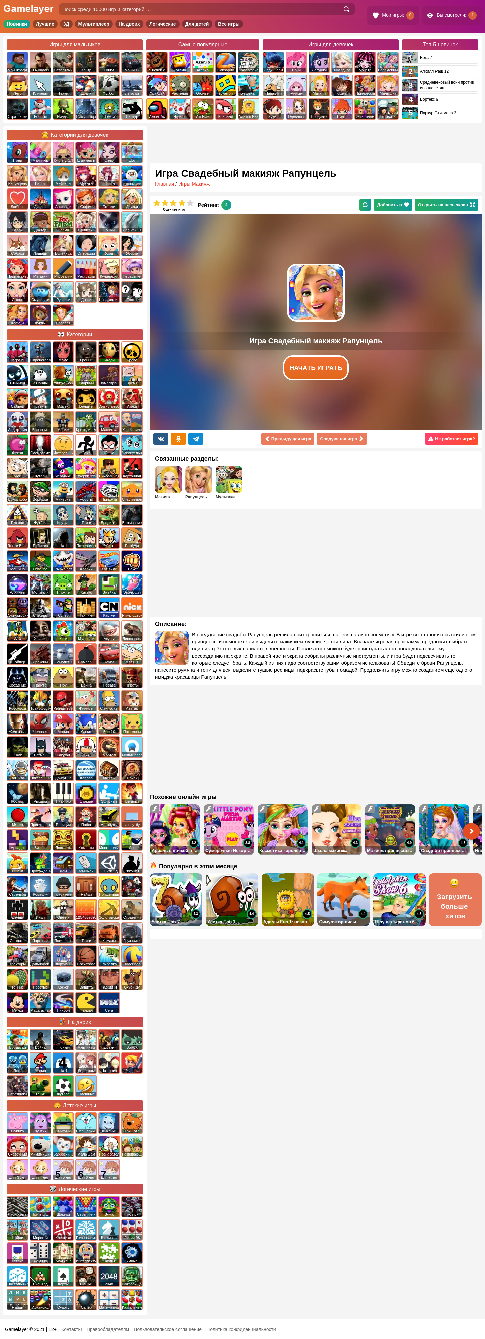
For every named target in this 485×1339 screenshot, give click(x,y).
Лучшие (45, 24)
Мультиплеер (93, 24)
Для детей (197, 24)
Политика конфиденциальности (241, 1329)
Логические (162, 24)
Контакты (71, 1329)
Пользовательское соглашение (168, 1329)
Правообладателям (108, 1329)
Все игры (229, 24)
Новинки (17, 24)
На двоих (129, 24)
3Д (66, 24)
